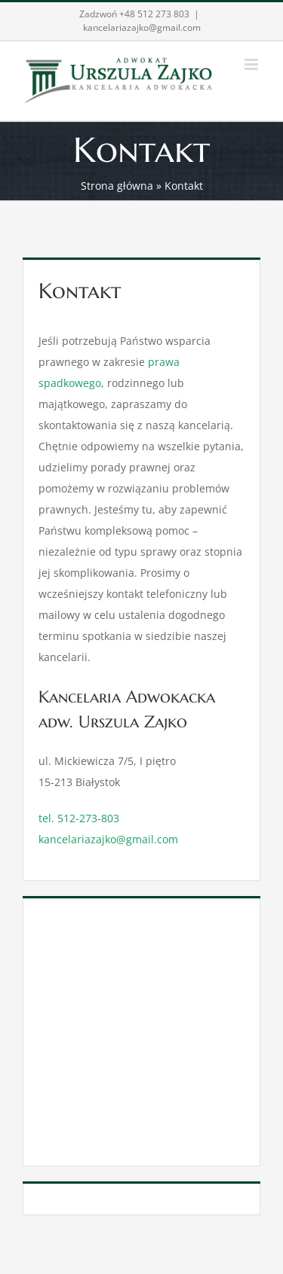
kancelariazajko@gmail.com (142, 27)
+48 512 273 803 (154, 14)
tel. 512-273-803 (78, 818)
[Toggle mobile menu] (252, 64)
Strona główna (117, 185)
